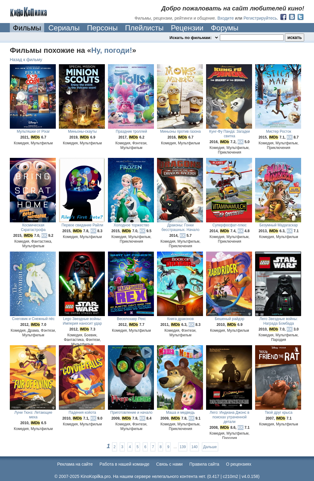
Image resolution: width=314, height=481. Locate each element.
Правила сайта (204, 464)
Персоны (102, 28)
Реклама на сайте (75, 464)
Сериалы (64, 28)
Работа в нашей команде (125, 464)
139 (183, 447)
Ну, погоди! (111, 50)
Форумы (224, 28)
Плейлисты (144, 28)
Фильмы (27, 28)
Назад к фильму (26, 59)
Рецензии (187, 28)
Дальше (210, 447)
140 (194, 447)
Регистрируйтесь (260, 18)
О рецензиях (238, 464)
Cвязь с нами (169, 464)
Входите (225, 18)
